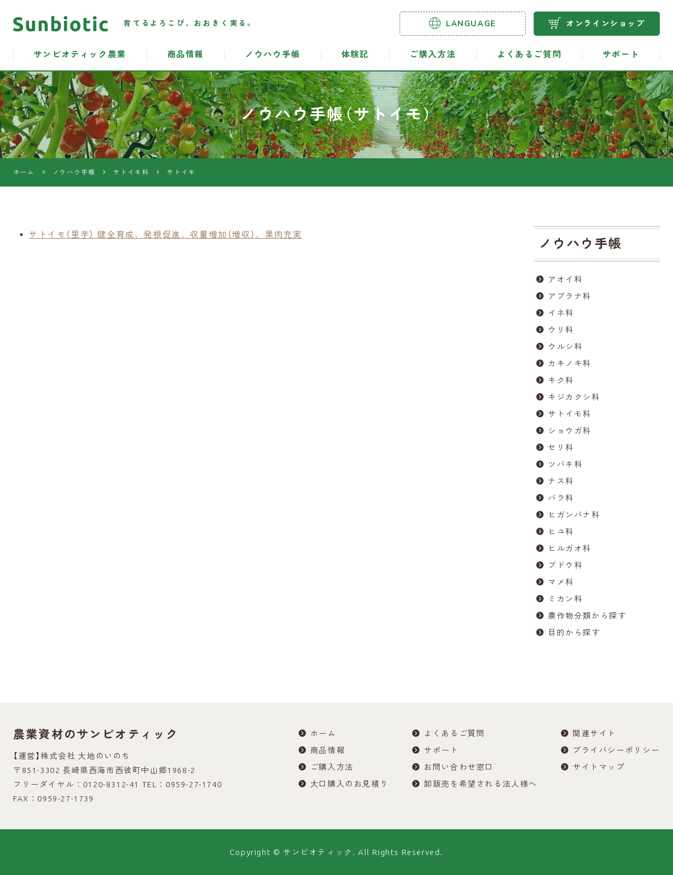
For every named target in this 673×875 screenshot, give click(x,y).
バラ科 (561, 497)
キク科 (561, 380)
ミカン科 (565, 598)
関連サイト (594, 733)
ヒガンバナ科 (574, 514)
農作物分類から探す (587, 615)
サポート (621, 54)
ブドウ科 (565, 565)
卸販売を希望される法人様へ (480, 783)
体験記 (355, 54)
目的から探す (574, 632)
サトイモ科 (570, 413)
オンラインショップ (596, 23)
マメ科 (561, 582)
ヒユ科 (561, 531)
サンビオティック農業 (80, 54)
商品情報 (185, 54)
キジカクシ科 (574, 397)
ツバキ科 (565, 464)
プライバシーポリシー (616, 750)
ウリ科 (561, 329)
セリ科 (561, 447)
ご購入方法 (433, 54)
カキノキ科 (570, 363)
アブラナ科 (570, 296)
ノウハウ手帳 (273, 54)
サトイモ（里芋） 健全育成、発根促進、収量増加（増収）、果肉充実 (165, 234)
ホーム (323, 733)
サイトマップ (599, 767)
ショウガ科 (570, 430)
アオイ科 (565, 279)
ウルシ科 (565, 346)
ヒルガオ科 (570, 548)
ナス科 (561, 481)
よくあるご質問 (529, 54)
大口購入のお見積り (349, 783)
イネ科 (561, 312)
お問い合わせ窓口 (459, 767)
